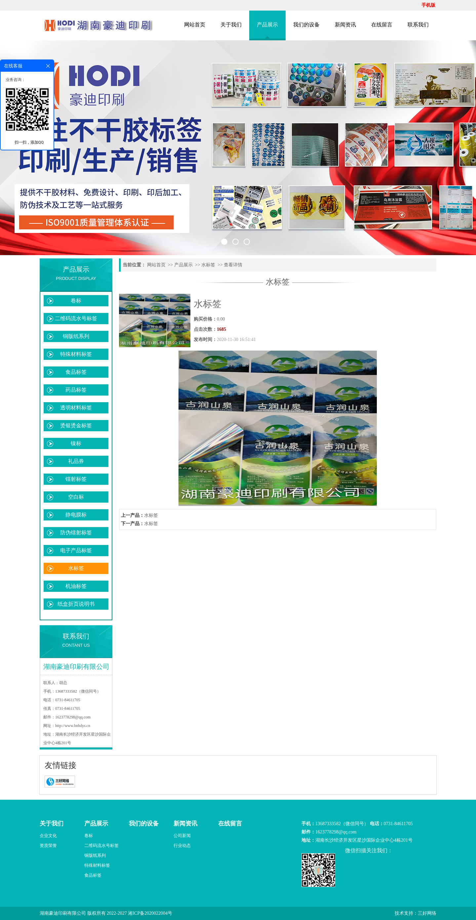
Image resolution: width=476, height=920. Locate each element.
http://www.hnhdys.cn (72, 725)
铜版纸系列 (76, 336)
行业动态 (182, 845)
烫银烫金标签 (76, 425)
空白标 (76, 497)
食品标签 (76, 372)
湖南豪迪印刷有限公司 (63, 913)
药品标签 (76, 390)
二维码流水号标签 (76, 318)
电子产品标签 (76, 550)
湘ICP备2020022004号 (150, 913)
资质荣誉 (48, 845)
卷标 (76, 300)
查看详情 (233, 264)
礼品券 (76, 461)
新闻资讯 (345, 24)
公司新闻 (182, 835)
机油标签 (76, 586)
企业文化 (48, 835)
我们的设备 (306, 24)
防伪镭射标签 (76, 532)
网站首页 (194, 24)
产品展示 (267, 24)
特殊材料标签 (76, 354)
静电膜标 (76, 515)
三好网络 (427, 913)
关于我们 (231, 24)
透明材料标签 (76, 407)
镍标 (76, 443)
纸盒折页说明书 (76, 604)
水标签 (76, 568)
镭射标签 (76, 479)
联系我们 (418, 24)
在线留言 (381, 24)
